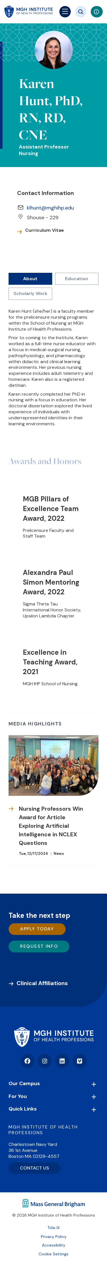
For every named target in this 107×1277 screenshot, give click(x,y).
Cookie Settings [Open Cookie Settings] (53, 1253)
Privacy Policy (53, 1236)
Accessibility (53, 1245)
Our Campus (24, 1083)
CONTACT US (34, 1168)
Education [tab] (76, 279)
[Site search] (80, 11)
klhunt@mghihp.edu (50, 207)
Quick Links (23, 1108)
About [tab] (30, 279)
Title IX (53, 1227)
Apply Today (37, 929)
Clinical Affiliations (42, 983)
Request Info (39, 946)
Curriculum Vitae (44, 230)
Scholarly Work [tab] (30, 293)
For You (18, 1096)
